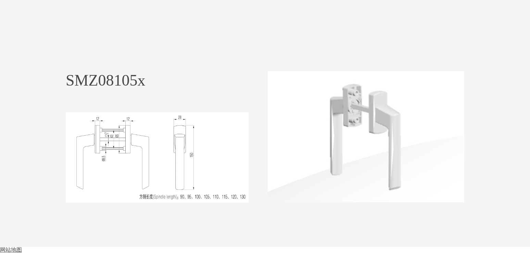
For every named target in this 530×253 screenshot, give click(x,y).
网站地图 (11, 250)
